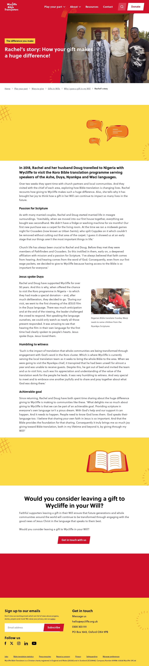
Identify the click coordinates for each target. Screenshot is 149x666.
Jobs (6, 656)
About (74, 7)
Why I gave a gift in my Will (77, 88)
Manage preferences (111, 656)
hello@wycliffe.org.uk (85, 621)
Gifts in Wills (54, 88)
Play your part (53, 7)
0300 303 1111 (79, 627)
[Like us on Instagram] (18, 644)
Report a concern (63, 656)
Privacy (78, 656)
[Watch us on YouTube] (34, 644)
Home (7, 88)
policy (52, 619)
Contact (108, 7)
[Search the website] (121, 6)
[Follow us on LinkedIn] (26, 644)
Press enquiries (45, 656)
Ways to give (38, 88)
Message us (79, 616)
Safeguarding (91, 656)
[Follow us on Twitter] (11, 643)
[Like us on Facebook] (5, 644)
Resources (91, 7)
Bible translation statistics (24, 656)
